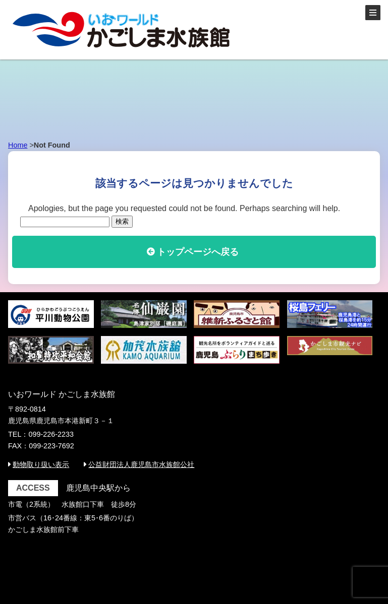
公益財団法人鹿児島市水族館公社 (141, 464)
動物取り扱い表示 (41, 464)
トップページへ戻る (198, 252)
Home (17, 145)
